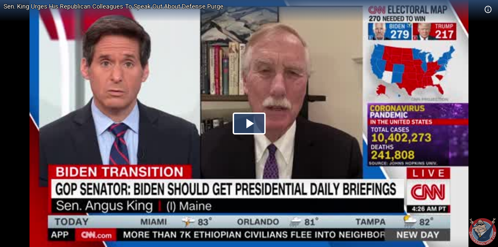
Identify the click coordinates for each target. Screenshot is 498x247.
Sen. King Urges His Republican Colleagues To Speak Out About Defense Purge (113, 6)
